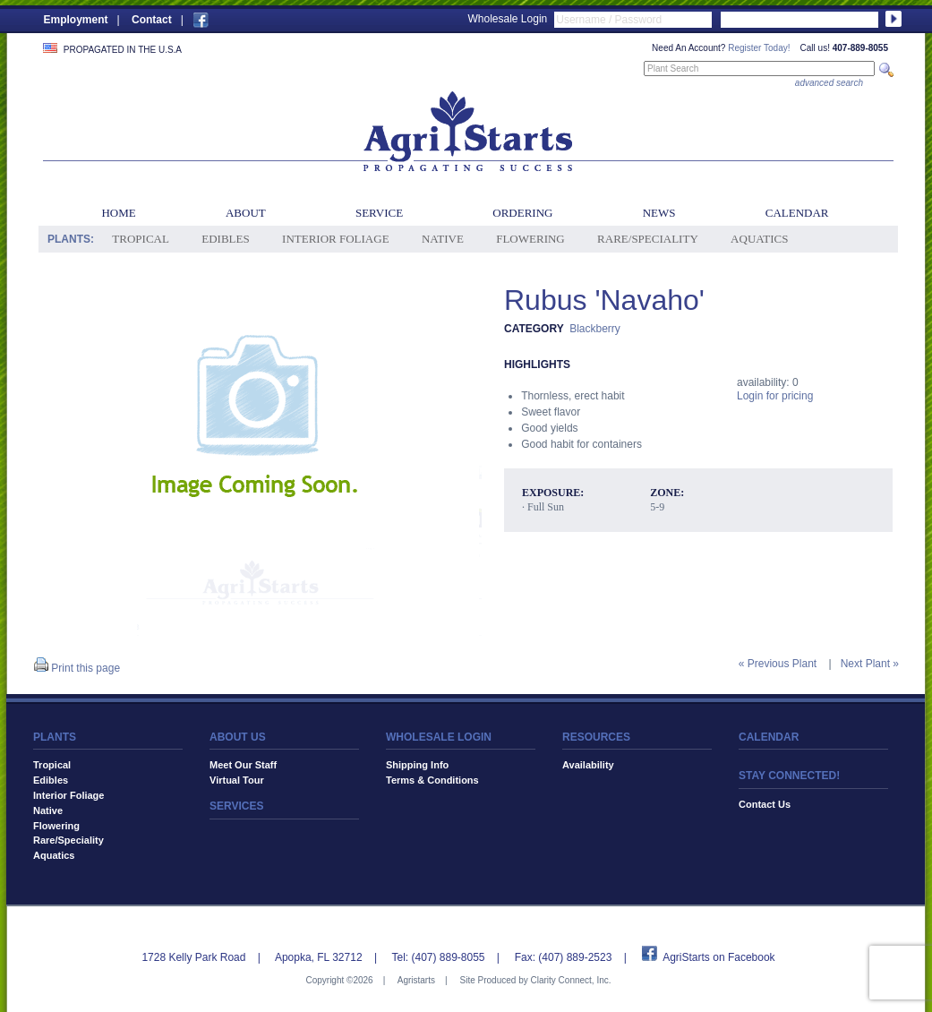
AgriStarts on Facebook (718, 957)
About (246, 212)
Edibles (225, 238)
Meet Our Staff (243, 764)
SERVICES (236, 806)
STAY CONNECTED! (789, 775)
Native (443, 238)
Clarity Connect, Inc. (570, 980)
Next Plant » (870, 663)
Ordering (522, 212)
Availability (588, 764)
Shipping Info (417, 764)
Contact (152, 19)
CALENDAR (769, 737)
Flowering (530, 238)
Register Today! (759, 48)
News (659, 212)
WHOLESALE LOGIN (439, 737)
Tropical (140, 238)
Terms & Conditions (432, 780)
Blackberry (594, 328)
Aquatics (759, 238)
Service (379, 212)
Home (118, 212)
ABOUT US (237, 737)
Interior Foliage (335, 238)
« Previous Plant (778, 663)
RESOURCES (596, 737)
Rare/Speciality (647, 238)
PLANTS (54, 737)
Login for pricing (775, 396)
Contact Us (765, 804)
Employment (76, 19)
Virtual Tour (236, 780)
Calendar (797, 212)
